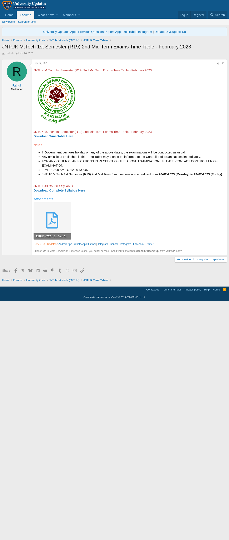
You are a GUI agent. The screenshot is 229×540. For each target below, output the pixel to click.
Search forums (27, 21)
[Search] (217, 15)
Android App (65, 362)
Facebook (138, 362)
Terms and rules (171, 526)
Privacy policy (193, 526)
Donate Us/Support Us (170, 31)
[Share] (217, 121)
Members (69, 15)
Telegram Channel (108, 362)
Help (207, 526)
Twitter (149, 362)
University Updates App (59, 31)
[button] (57, 15)
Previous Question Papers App (99, 31)
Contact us (152, 526)
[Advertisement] (114, 86)
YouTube (129, 31)
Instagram (145, 31)
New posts (8, 21)
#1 (223, 121)
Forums (25, 15)
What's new (46, 15)
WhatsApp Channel (85, 362)
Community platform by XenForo (115, 534)
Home (9, 15)
